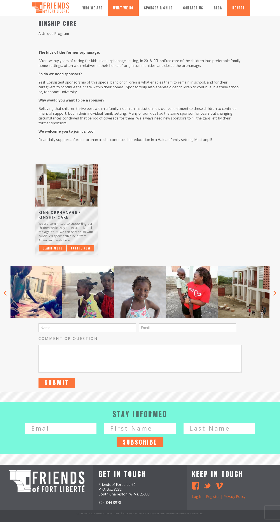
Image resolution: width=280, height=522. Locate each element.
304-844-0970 (110, 502)
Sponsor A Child (158, 8)
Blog (218, 8)
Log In (197, 496)
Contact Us (193, 8)
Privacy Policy (234, 496)
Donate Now (80, 248)
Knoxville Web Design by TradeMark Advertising (175, 513)
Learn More (53, 248)
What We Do (123, 8)
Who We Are (92, 8)
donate (238, 8)
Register (213, 496)
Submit (56, 382)
